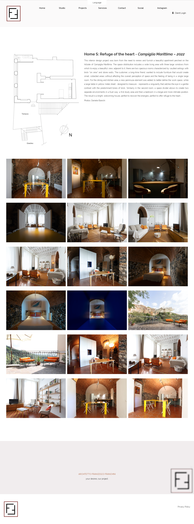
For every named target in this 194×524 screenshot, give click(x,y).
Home (42, 8)
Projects (83, 8)
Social (141, 8)
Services (102, 8)
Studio (62, 8)
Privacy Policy (184, 506)
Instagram (162, 8)
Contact (122, 8)
